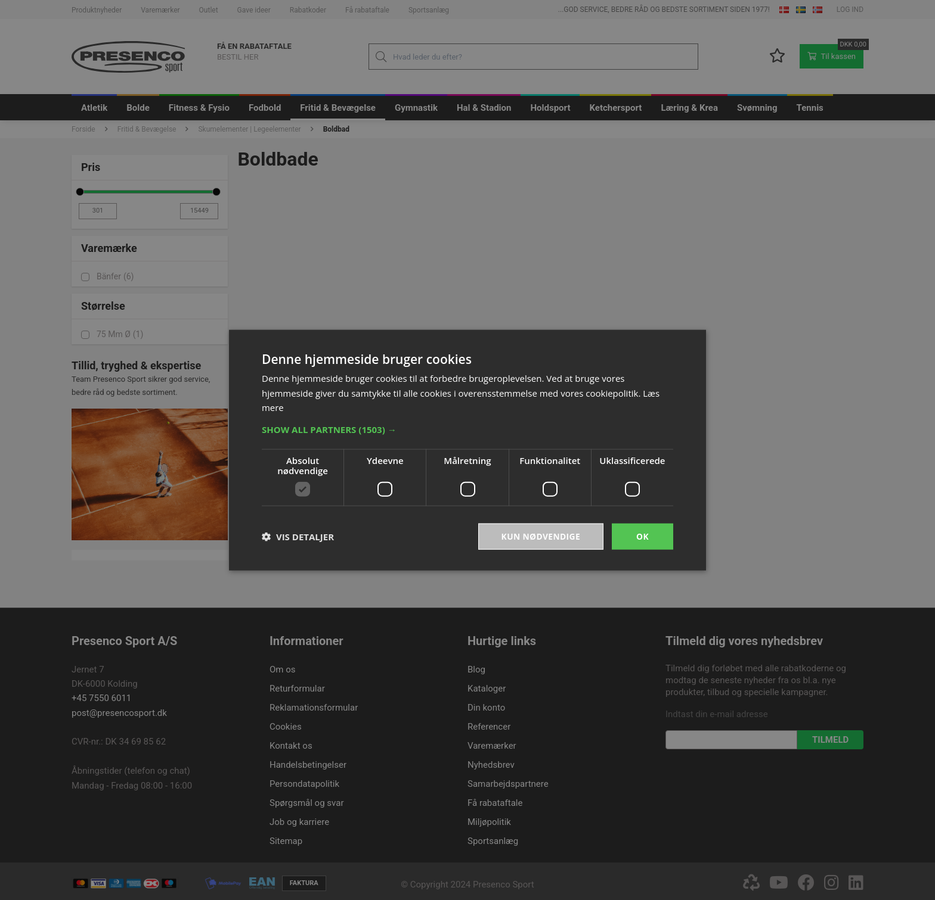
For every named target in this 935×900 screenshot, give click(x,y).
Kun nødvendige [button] (540, 535)
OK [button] (642, 535)
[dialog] (467, 450)
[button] (467, 428)
